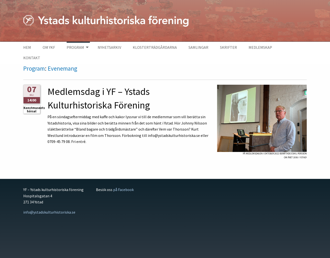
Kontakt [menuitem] (31, 57)
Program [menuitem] (75, 47)
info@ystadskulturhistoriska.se (49, 212)
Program (34, 68)
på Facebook (123, 189)
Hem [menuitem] (27, 47)
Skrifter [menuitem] (228, 47)
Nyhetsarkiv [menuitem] (109, 47)
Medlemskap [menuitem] (260, 47)
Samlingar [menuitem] (198, 47)
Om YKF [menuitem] (49, 47)
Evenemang (62, 68)
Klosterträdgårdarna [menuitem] (155, 47)
